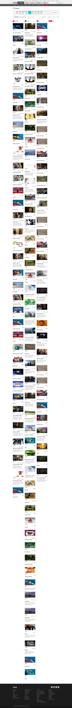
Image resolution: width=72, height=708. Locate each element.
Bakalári (38, 465)
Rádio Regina (27, 691)
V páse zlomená (39, 279)
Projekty (50, 696)
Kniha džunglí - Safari (28, 134)
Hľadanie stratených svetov (29, 386)
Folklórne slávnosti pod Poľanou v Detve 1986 (42, 197)
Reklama (50, 691)
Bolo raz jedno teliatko (29, 61)
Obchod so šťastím (40, 263)
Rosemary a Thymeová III (17, 73)
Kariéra (38, 696)
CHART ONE (39, 45)
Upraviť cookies (51, 699)
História (41, 0)
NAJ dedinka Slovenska (41, 436)
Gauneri (26, 633)
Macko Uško (27, 257)
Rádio (27, 2)
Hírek (26, 447)
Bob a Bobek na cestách (29, 73)
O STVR (38, 689)
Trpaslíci (26, 146)
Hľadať (57, 2)
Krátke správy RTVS (16, 328)
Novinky (44, 2)
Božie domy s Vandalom (29, 434)
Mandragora (39, 342)
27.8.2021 (36, 12)
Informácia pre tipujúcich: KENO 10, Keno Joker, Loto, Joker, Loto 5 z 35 (18, 390)
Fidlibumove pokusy (28, 539)
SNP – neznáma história (41, 297)
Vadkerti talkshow (40, 329)
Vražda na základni (16, 431)
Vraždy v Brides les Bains (17, 415)
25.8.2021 (30, 12)
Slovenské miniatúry (40, 210)
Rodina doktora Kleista (17, 172)
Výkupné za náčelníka (29, 204)
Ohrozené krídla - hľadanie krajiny (30, 321)
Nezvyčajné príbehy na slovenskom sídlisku (30, 418)
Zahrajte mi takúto (40, 173)
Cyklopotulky (27, 308)
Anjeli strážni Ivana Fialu (29, 459)
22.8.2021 (20, 12)
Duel (13, 316)
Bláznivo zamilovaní (16, 238)
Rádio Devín (27, 692)
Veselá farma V (27, 98)
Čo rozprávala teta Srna (29, 269)
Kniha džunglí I (27, 110)
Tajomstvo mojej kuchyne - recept (18, 250)
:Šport (14, 693)
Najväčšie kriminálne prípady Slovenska (18, 448)
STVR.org (48, 0)
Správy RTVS (15, 102)
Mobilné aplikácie (16, 697)
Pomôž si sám (39, 69)
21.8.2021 (17, 12)
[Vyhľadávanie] (54, 3)
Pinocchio (26, 122)
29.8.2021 (42, 12)
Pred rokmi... (27, 353)
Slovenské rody (27, 369)
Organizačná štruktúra (40, 693)
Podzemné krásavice (40, 107)
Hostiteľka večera (40, 424)
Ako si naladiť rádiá (40, 691)
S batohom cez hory (40, 57)
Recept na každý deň (40, 160)
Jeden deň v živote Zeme (29, 337)
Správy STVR (26, 0)
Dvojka (14, 691)
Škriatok (26, 245)
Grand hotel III (15, 221)
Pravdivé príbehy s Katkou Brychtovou (18, 156)
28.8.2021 (39, 12)
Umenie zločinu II (16, 57)
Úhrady (38, 699)
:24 (13, 692)
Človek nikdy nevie (40, 313)
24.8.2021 (27, 12)
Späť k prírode (27, 32)
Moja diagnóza (27, 171)
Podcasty (14, 696)
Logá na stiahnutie (52, 693)
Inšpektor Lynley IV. (16, 114)
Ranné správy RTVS (16, 143)
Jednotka (14, 689)
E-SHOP (44, 0)
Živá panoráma (27, 159)
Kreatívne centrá (39, 700)
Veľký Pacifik (27, 601)
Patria (26, 695)
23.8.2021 (23, 12)
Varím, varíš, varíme (40, 135)
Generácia (26, 187)
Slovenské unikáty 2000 (41, 185)
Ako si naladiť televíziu (41, 692)
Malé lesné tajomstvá (40, 82)
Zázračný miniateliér (28, 576)
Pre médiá (53, 0)
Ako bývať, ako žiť (16, 86)
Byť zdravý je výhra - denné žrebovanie (18, 353)
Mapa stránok (51, 692)
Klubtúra (26, 650)
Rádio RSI (26, 696)
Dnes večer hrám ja (28, 216)
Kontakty (57, 0)
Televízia (20, 2)
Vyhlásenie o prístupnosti (41, 701)
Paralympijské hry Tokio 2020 (30, 294)
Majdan (38, 453)
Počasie (14, 45)
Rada (38, 697)
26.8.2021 (33, 12)
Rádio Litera (27, 697)
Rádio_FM (26, 693)
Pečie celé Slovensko (35, 0)
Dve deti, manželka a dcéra (17, 464)
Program (38, 2)
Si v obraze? (39, 94)
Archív (32, 2)
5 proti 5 (14, 197)
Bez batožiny (15, 131)
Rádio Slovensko (28, 689)
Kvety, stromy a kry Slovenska (42, 119)
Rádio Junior (27, 699)
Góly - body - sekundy (17, 32)
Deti (30, 0)
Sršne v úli (27, 228)
